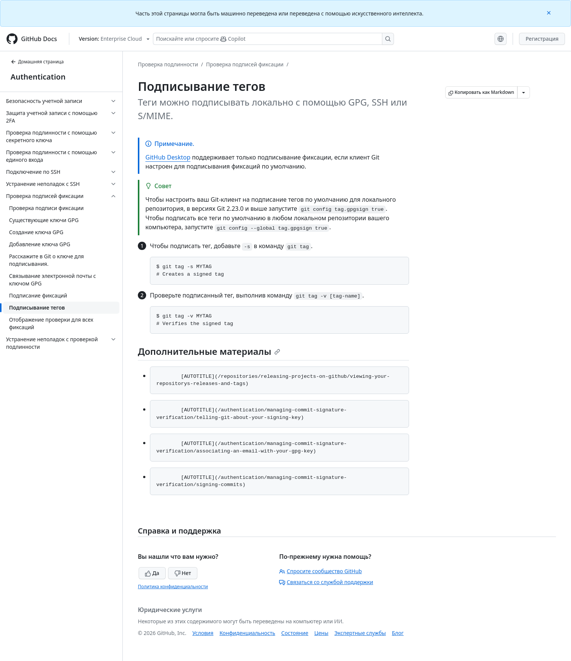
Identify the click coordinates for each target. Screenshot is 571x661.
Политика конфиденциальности (173, 586)
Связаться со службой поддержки (326, 582)
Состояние (294, 632)
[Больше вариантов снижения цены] (523, 92)
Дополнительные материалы (209, 351)
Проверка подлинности (168, 64)
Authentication (38, 77)
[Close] (550, 12)
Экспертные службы (360, 632)
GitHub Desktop (168, 157)
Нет (182, 573)
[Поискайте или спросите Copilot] (273, 39)
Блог (397, 632)
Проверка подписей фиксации (245, 64)
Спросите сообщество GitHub (320, 571)
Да (152, 573)
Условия (203, 632)
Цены (321, 632)
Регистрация (542, 38)
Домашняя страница (37, 61)
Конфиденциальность (247, 632)
